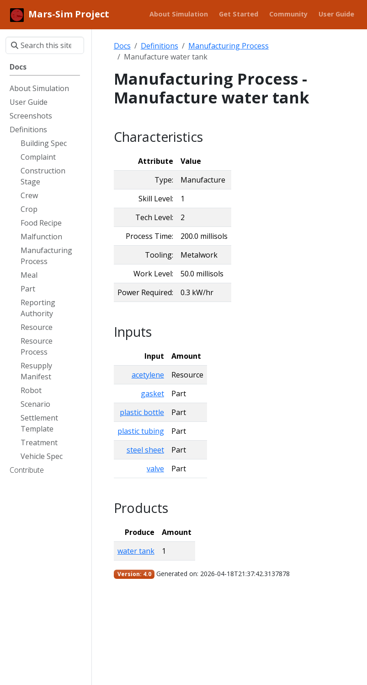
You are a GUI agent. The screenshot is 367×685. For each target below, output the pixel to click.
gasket (152, 393)
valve (155, 469)
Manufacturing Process (228, 46)
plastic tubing (140, 431)
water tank (135, 551)
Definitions (159, 46)
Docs (122, 46)
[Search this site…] (44, 45)
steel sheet (145, 450)
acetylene (148, 375)
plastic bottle (142, 412)
